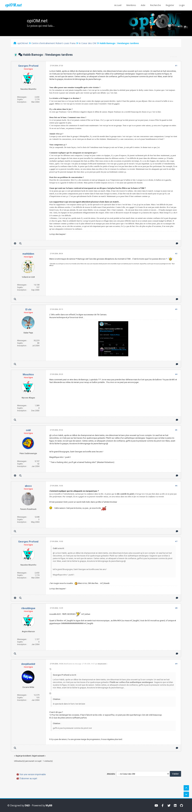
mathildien (28, 253)
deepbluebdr (28, 664)
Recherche (155, 5)
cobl (28, 430)
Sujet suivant (38, 756)
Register (170, 5)
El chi (28, 309)
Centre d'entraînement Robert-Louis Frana (53, 43)
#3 (176, 309)
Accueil (118, 5)
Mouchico (28, 374)
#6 (176, 486)
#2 (176, 254)
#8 (176, 608)
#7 (176, 541)
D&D (27, 805)
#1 (176, 66)
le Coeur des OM (87, 43)
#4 (176, 374)
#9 (176, 664)
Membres (131, 5)
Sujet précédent (23, 756)
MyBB (49, 805)
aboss (28, 485)
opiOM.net (13, 4)
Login (182, 5)
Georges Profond (28, 65)
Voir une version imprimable (32, 774)
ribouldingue (28, 608)
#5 (176, 430)
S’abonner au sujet (28, 778)
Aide (143, 5)
